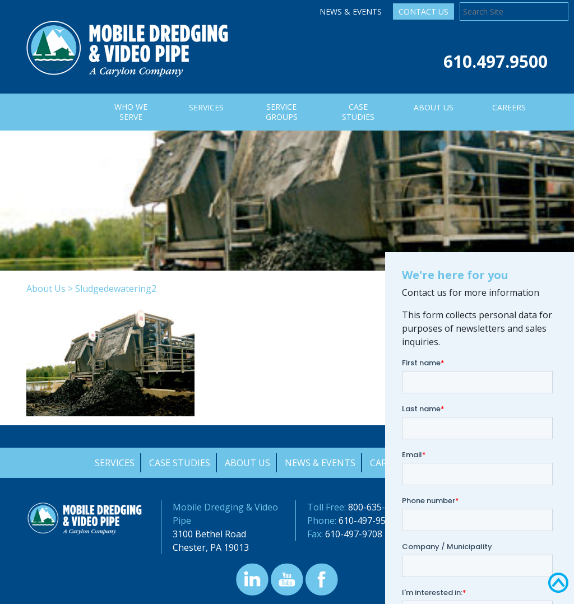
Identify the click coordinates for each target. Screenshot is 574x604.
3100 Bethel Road (209, 534)
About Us (46, 288)
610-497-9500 (367, 520)
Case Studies (179, 463)
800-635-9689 (376, 507)
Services (115, 463)
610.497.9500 (495, 61)
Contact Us (423, 11)
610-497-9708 (353, 534)
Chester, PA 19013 (211, 547)
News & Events (351, 11)
